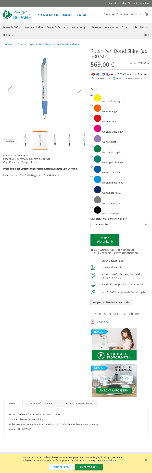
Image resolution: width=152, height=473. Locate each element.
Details (13, 403)
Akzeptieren (89, 467)
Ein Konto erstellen (138, 3)
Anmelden (114, 3)
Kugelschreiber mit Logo (39, 44)
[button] (9, 89)
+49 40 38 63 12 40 (48, 14)
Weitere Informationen (40, 403)
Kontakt (67, 14)
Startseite (7, 44)
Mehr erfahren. (109, 460)
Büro (20, 44)
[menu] (76, 31)
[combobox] (122, 14)
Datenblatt (103, 321)
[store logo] (17, 14)
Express (81, 14)
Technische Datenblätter (78, 403)
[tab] (13, 403)
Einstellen (61, 467)
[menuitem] (11, 27)
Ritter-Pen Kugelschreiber (68, 44)
